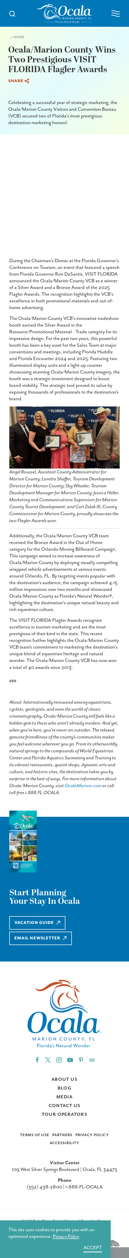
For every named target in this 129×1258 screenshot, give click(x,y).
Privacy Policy (92, 1135)
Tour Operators (65, 1114)
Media (64, 1097)
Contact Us (65, 1105)
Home (17, 37)
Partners (62, 1135)
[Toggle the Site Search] (12, 13)
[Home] (64, 13)
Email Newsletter (40, 938)
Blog (65, 1088)
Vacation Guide (37, 922)
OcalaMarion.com (83, 786)
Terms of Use (34, 1135)
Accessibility (65, 1143)
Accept (92, 1248)
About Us (64, 1079)
